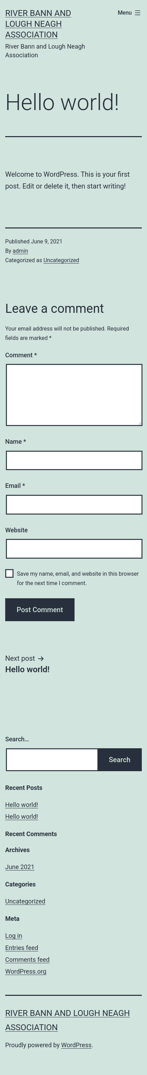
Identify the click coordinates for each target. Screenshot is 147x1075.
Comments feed (27, 959)
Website (16, 530)
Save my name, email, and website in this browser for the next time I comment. (78, 578)
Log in (13, 935)
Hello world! (21, 804)
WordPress (76, 1045)
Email (15, 485)
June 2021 (19, 866)
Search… (17, 739)
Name (15, 441)
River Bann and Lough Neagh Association (38, 24)
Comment (21, 355)
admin (20, 251)
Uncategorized (61, 260)
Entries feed (21, 947)
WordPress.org (25, 971)
